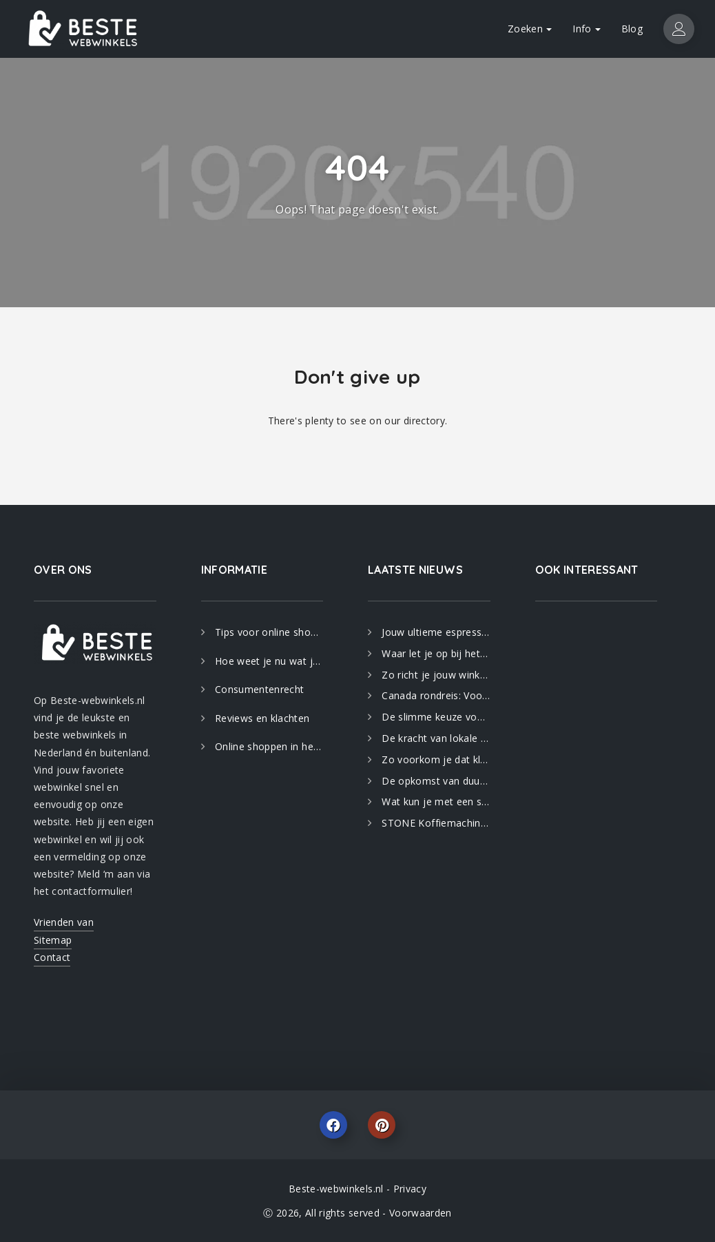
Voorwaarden (420, 1212)
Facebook (333, 1125)
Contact (52, 957)
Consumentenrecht (259, 689)
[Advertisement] (596, 828)
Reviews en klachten (262, 718)
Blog (632, 28)
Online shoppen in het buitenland (269, 746)
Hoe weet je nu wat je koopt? (269, 660)
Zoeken (530, 28)
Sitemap (53, 939)
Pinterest (381, 1125)
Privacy (409, 1188)
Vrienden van (64, 922)
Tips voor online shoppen (269, 632)
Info (586, 28)
